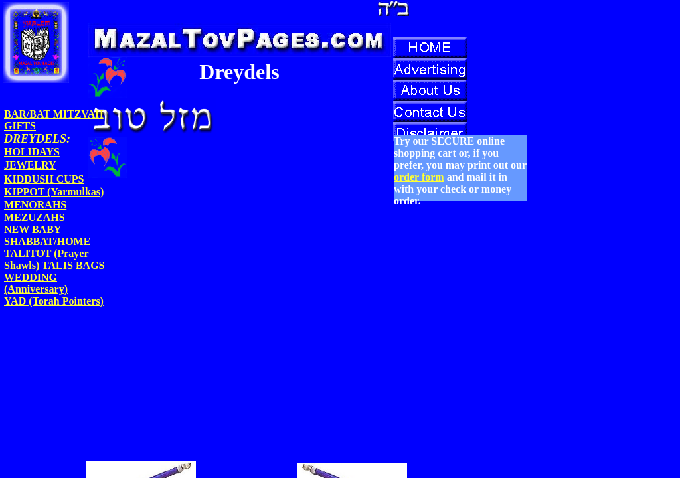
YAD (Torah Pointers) (54, 301)
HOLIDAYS (32, 151)
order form (419, 177)
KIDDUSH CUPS (44, 179)
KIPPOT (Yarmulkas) (54, 191)
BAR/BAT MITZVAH (54, 114)
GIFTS (20, 125)
